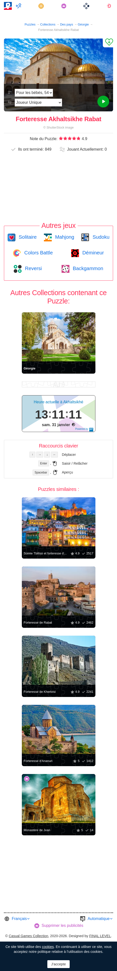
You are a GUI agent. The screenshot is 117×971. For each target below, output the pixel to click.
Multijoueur (19, 6)
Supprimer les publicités (62, 925)
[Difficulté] (34, 93)
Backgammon (87, 268)
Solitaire (27, 237)
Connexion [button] (109, 6)
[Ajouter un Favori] (108, 43)
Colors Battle (38, 252)
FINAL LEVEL (100, 936)
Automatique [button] (99, 919)
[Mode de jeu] (38, 102)
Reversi (33, 268)
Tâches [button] (41, 6)
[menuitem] (19, 6)
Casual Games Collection (28, 936)
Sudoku (100, 237)
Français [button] (19, 919)
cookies (48, 947)
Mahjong (64, 237)
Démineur (92, 252)
